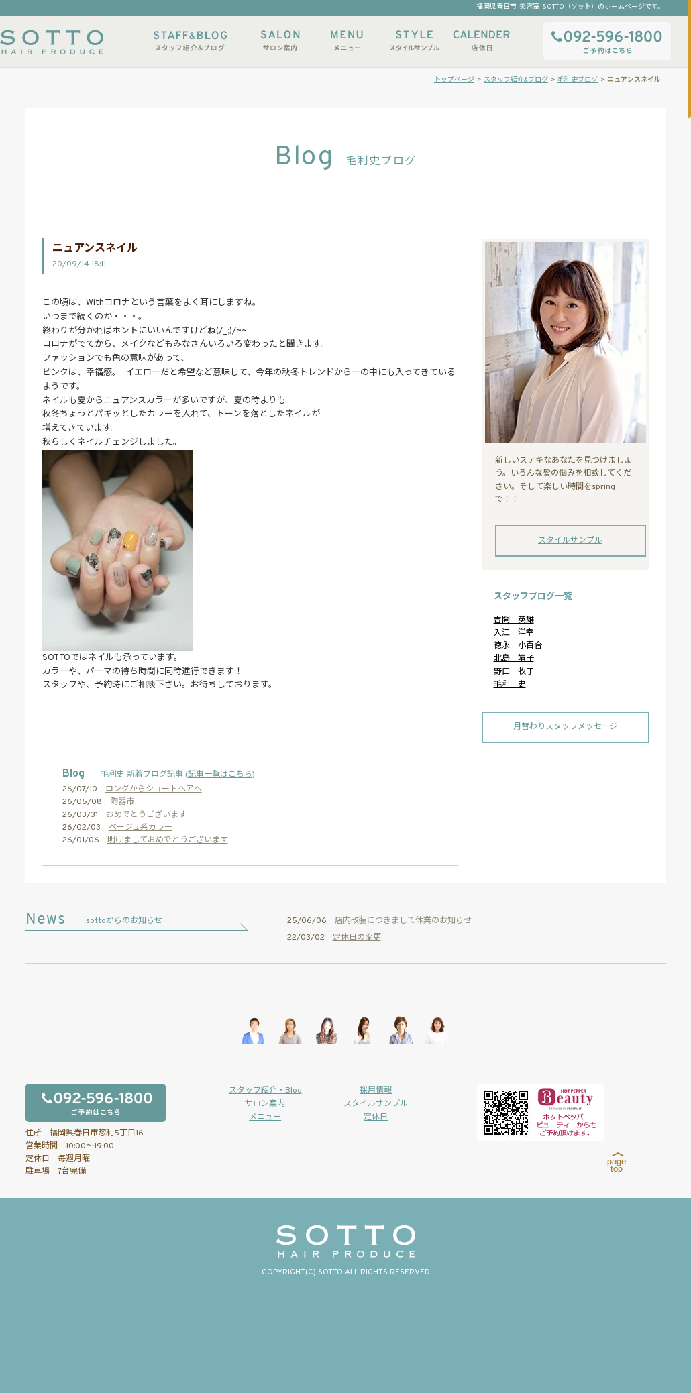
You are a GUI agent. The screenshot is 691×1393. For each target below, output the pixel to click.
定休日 (376, 1117)
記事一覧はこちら (220, 774)
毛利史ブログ (577, 80)
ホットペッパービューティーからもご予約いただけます (540, 1112)
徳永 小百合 (518, 645)
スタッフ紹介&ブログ (190, 40)
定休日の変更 (357, 937)
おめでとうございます (146, 815)
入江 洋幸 (514, 633)
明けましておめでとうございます (167, 840)
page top (617, 1163)
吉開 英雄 (514, 620)
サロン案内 (279, 40)
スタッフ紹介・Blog (265, 1090)
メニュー (346, 40)
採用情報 (376, 1090)
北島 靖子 (514, 658)
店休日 (481, 40)
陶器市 (122, 802)
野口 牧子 (514, 672)
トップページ (454, 80)
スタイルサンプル (413, 40)
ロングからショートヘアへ (153, 789)
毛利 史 (510, 684)
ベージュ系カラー (140, 827)
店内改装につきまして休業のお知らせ (403, 920)
